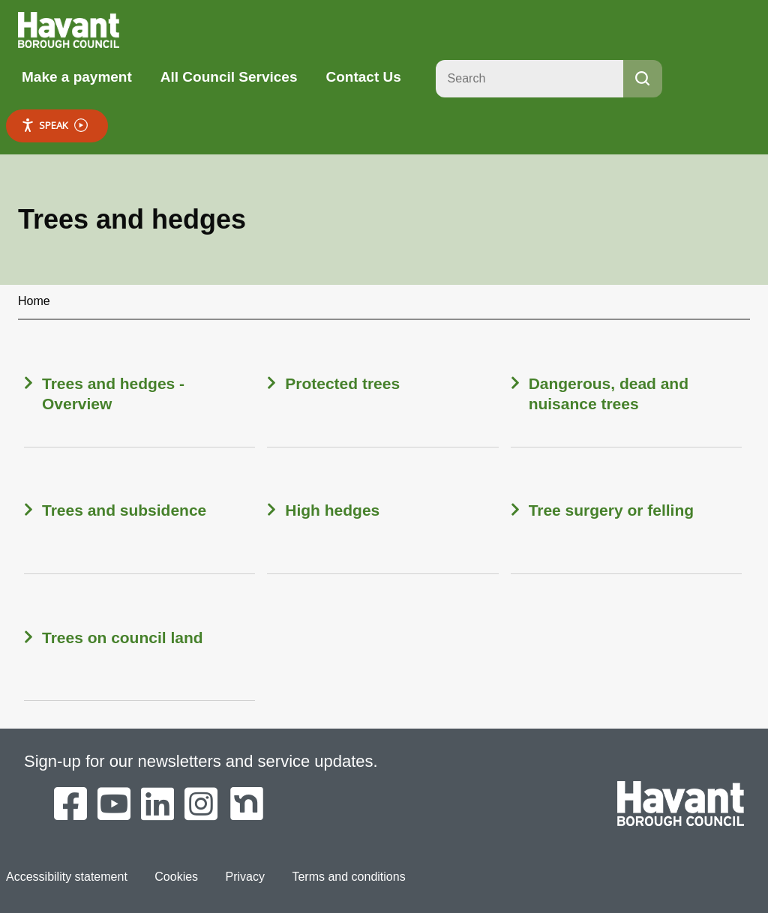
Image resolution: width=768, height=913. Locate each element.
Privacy (245, 876)
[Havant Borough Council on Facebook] (70, 805)
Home (34, 301)
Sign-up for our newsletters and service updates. (201, 761)
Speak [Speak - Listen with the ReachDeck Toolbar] (54, 125)
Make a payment (77, 77)
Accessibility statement (67, 876)
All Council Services (229, 77)
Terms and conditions (348, 876)
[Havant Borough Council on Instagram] (201, 805)
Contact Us (363, 77)
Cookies (176, 876)
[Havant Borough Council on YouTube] (114, 805)
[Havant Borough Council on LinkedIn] (157, 805)
